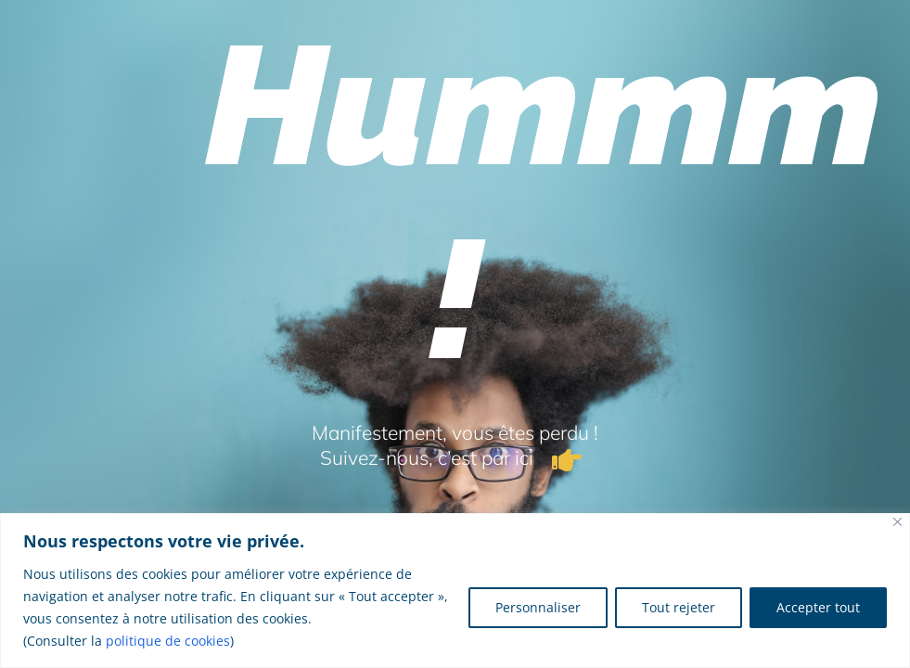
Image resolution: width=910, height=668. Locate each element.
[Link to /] (567, 460)
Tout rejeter (678, 607)
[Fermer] (897, 522)
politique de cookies (168, 640)
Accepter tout (818, 607)
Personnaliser (538, 607)
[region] (455, 590)
